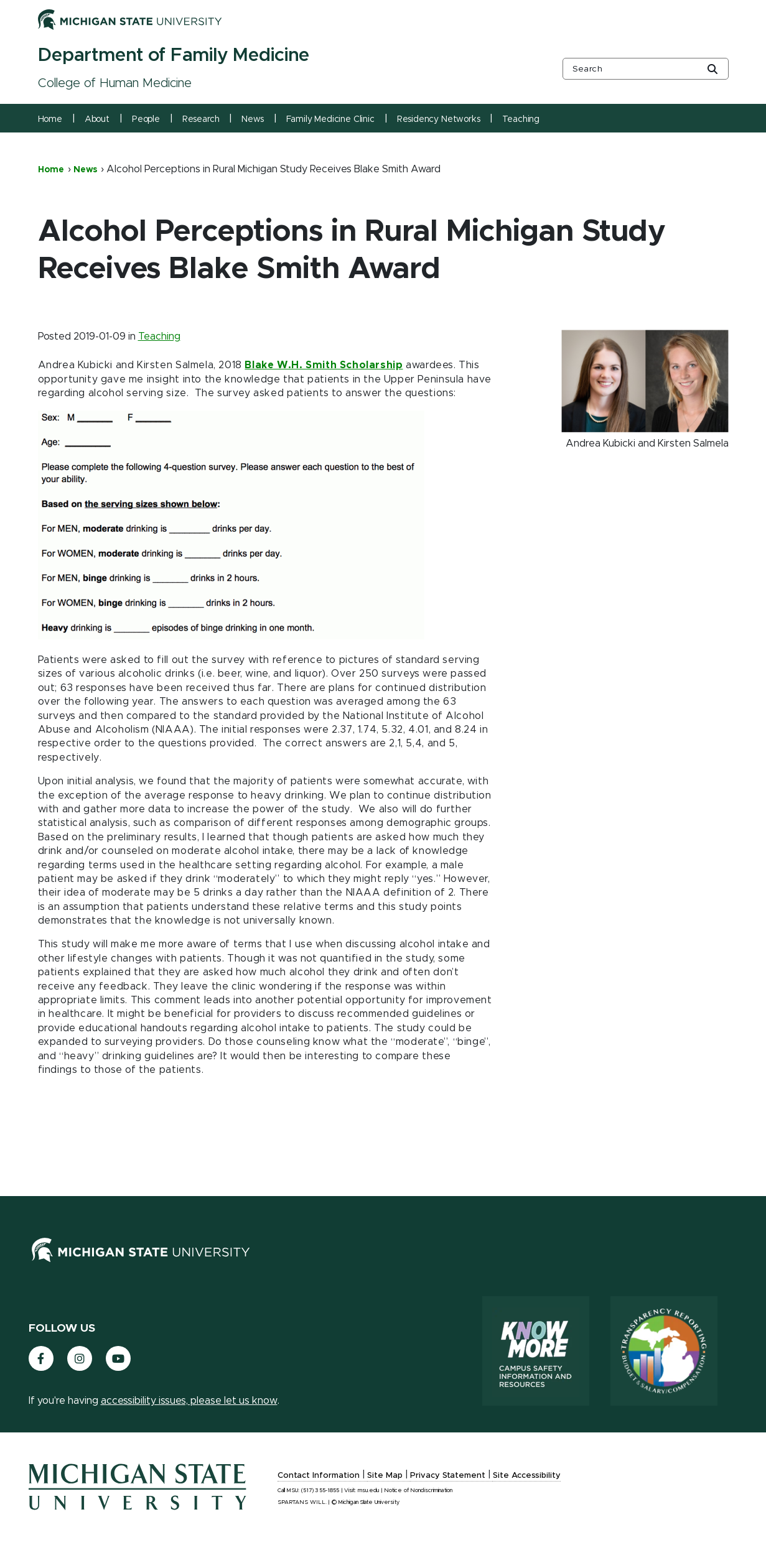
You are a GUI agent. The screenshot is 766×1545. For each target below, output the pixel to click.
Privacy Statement (447, 1476)
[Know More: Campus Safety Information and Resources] (535, 1351)
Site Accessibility (527, 1476)
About (97, 119)
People (146, 119)
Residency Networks (438, 119)
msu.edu (369, 1490)
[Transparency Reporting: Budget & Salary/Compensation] (663, 1351)
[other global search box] (646, 69)
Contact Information (319, 1476)
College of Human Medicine (115, 83)
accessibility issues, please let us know (189, 1401)
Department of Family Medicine (173, 55)
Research (201, 119)
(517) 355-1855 (320, 1490)
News (252, 119)
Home (50, 119)
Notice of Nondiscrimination (418, 1490)
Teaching (520, 119)
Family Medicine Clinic (330, 119)
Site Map (385, 1476)
